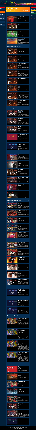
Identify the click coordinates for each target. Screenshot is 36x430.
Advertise (26, 427)
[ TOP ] (28, 46)
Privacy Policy (17, 427)
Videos (10, 427)
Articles (14, 427)
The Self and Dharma (15, 10)
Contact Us (23, 427)
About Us (20, 427)
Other (21, 11)
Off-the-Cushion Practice (9, 10)
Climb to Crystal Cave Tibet (17, 11)
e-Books (12, 427)
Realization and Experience (21, 10)
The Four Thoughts (27, 10)
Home (8, 427)
